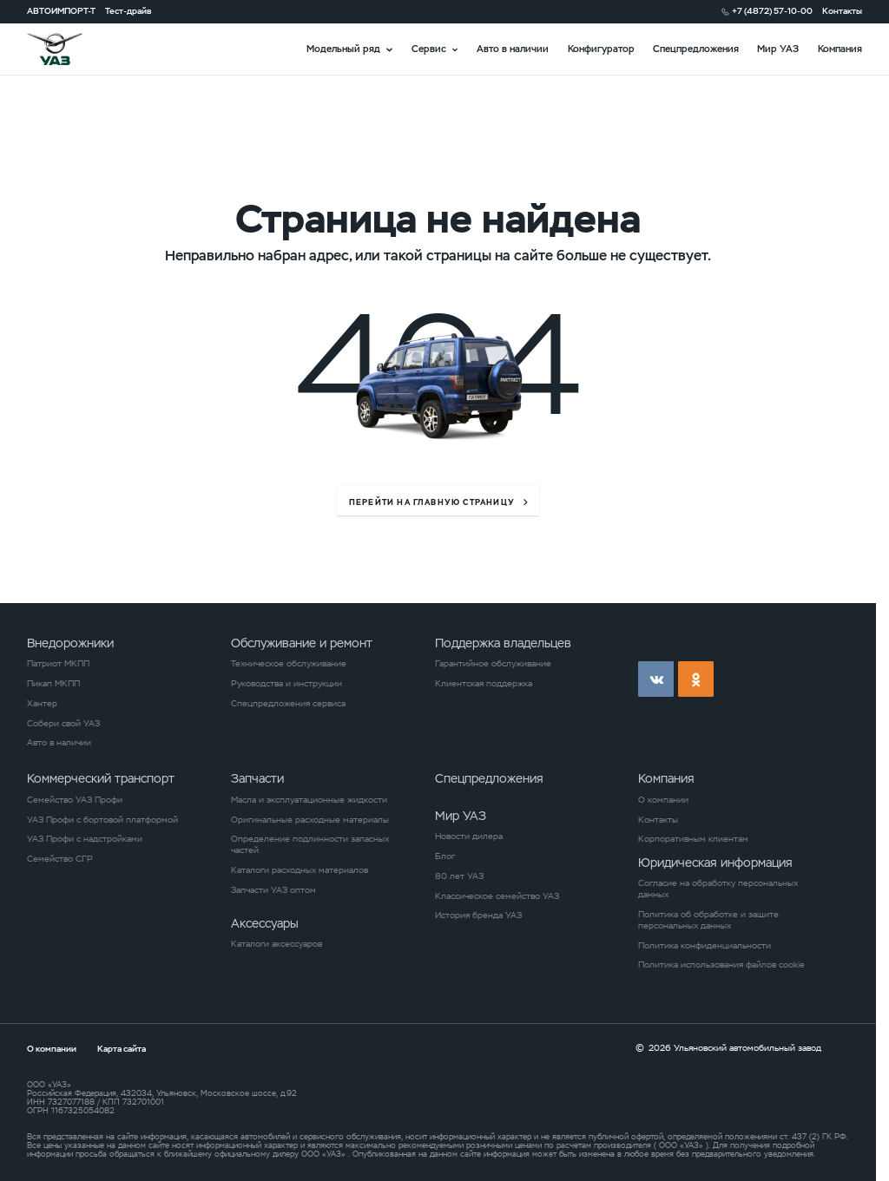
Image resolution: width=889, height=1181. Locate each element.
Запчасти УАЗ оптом (273, 890)
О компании (663, 800)
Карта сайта (121, 1048)
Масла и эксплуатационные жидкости (309, 800)
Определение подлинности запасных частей (310, 845)
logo (70, 49)
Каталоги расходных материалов (299, 870)
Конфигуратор (601, 49)
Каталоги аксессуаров (276, 944)
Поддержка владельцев (503, 643)
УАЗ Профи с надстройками (84, 839)
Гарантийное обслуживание (493, 664)
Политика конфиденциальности (704, 946)
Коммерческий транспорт (101, 778)
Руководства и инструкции (286, 684)
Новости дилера (469, 836)
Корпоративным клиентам (693, 839)
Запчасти (257, 778)
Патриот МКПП (58, 664)
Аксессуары (265, 923)
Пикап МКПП (53, 684)
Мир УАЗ (778, 49)
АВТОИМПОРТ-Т (61, 11)
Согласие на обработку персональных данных (718, 889)
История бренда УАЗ (478, 915)
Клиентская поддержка (483, 684)
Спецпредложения (696, 49)
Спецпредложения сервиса (288, 704)
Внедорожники (70, 643)
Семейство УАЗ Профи (74, 800)
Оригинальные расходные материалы (310, 820)
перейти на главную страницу (432, 503)
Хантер (42, 704)
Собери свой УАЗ (63, 723)
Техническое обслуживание (288, 664)
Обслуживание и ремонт (301, 643)
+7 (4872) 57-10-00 (772, 11)
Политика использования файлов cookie (721, 965)
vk (656, 679)
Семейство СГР (60, 859)
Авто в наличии (513, 49)
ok (696, 679)
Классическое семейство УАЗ (497, 896)
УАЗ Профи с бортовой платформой (102, 820)
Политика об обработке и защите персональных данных (708, 920)
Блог (445, 856)
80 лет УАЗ (459, 876)
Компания (840, 49)
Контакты (842, 11)
